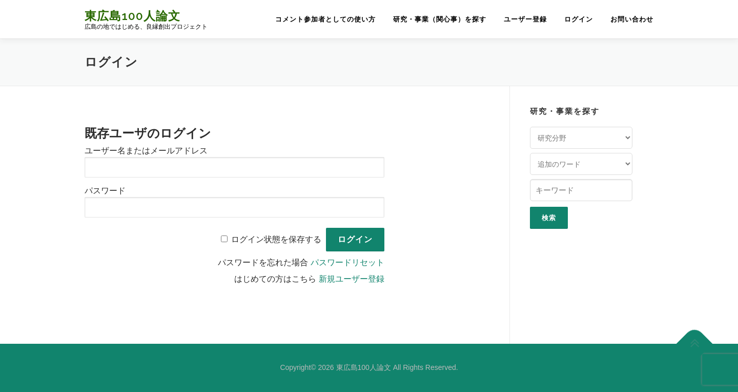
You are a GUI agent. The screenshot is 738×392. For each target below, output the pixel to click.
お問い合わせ (631, 19)
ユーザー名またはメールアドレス (146, 150)
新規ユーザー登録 (351, 279)
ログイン (578, 19)
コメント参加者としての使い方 (325, 19)
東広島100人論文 (132, 16)
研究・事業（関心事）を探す (439, 19)
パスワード (105, 190)
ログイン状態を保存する (276, 239)
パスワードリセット (347, 262)
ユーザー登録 (525, 19)
